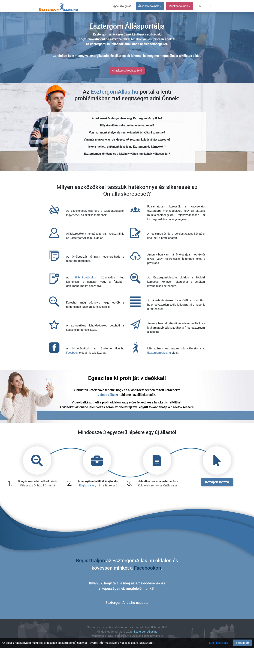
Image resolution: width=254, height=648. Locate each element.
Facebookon (147, 568)
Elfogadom (243, 642)
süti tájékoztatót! (143, 642)
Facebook (72, 352)
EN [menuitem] (199, 6)
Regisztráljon (87, 485)
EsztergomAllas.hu (114, 91)
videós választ (108, 395)
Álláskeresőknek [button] (149, 6)
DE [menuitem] (210, 6)
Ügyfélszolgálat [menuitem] (121, 6)
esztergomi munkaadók (107, 44)
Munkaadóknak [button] (179, 6)
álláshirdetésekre (85, 277)
